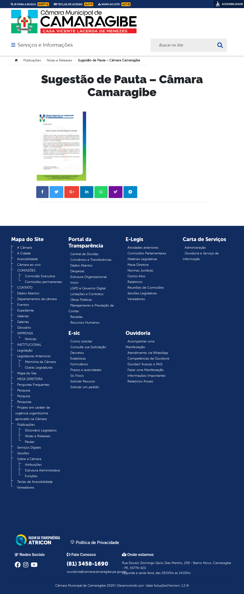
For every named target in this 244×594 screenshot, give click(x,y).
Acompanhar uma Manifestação (140, 344)
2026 (110, 585)
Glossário (24, 327)
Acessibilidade (27, 259)
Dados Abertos (28, 293)
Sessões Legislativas (142, 293)
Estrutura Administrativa (42, 470)
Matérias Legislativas (142, 259)
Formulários (79, 364)
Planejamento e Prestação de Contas (91, 308)
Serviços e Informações (45, 45)
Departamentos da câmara (37, 299)
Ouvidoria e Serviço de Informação (201, 256)
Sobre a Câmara (29, 459)
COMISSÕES (26, 270)
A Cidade (24, 253)
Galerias (23, 316)
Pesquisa (23, 390)
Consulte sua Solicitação (88, 347)
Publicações (32, 60)
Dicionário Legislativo (41, 430)
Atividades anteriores (142, 247)
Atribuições (33, 464)
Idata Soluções (156, 585)
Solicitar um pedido (84, 387)
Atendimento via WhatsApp (147, 353)
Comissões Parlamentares (146, 253)
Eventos (23, 305)
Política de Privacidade (94, 542)
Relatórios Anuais (140, 381)
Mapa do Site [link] (114, 4)
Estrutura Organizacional (88, 277)
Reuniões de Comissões (145, 287)
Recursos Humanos (85, 322)
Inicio (74, 282)
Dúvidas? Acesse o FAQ (144, 364)
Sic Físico (77, 375)
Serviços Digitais (29, 447)
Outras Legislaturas (39, 367)
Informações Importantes (146, 375)
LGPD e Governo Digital (88, 288)
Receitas (76, 317)
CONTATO (24, 287)
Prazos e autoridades (86, 370)
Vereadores (25, 487)
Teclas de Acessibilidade (35, 482)
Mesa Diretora (137, 265)
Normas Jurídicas (140, 270)
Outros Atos (136, 276)
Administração (195, 247)
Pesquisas (24, 402)
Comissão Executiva (40, 276)
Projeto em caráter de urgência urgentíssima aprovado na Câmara (32, 413)
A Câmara (24, 247)
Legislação (25, 350)
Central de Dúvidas (84, 254)
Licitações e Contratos (86, 294)
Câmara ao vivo (29, 265)
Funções (31, 476)
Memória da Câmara (40, 362)
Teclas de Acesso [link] (73, 4)
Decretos (77, 353)
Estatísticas (78, 358)
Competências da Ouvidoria (148, 358)
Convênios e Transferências (91, 260)
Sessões (23, 453)
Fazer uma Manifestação (145, 370)
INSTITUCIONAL (29, 344)
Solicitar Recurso (82, 381)
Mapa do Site (26, 373)
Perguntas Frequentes (33, 384)
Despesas (77, 271)
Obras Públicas (81, 300)
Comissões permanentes (43, 282)
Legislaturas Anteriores (34, 356)
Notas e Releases (59, 60)
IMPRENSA (25, 333)
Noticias (30, 339)
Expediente (25, 310)
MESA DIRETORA (30, 379)
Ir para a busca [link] (30, 4)
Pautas (29, 442)
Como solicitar (81, 341)
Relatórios (134, 282)
